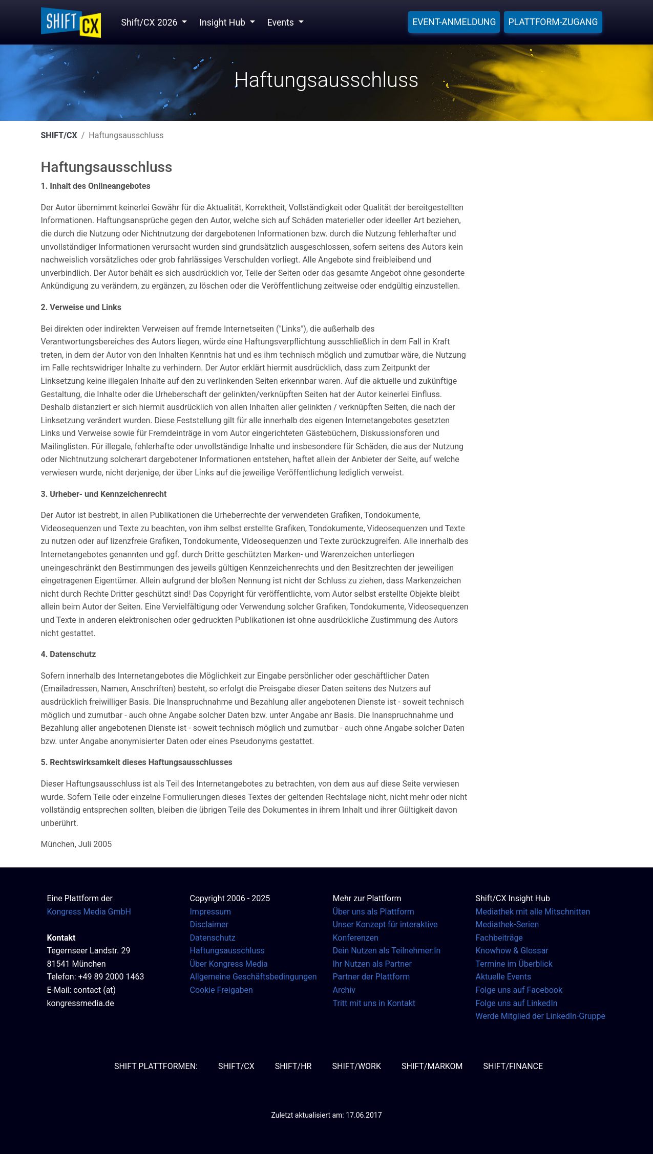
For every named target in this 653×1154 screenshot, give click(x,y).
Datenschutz (213, 938)
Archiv (344, 990)
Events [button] (281, 22)
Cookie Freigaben (221, 990)
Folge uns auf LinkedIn (517, 1003)
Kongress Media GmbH (89, 912)
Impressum (210, 912)
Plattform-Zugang (553, 22)
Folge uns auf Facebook (519, 990)
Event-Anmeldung (454, 22)
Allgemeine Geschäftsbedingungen (253, 977)
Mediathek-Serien (507, 924)
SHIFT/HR (293, 1066)
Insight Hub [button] (223, 22)
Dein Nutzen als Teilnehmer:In (387, 950)
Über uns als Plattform (373, 912)
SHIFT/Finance (513, 1066)
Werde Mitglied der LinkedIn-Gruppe (540, 1016)
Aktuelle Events (504, 977)
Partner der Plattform (371, 977)
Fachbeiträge (499, 938)
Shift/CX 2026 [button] (150, 22)
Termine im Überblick (514, 964)
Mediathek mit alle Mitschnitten (533, 912)
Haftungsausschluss (227, 950)
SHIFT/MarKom (432, 1066)
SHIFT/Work (356, 1066)
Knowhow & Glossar (512, 950)
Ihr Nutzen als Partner (372, 964)
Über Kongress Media (229, 964)
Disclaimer (209, 924)
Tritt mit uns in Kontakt (374, 1003)
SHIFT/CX (59, 135)
